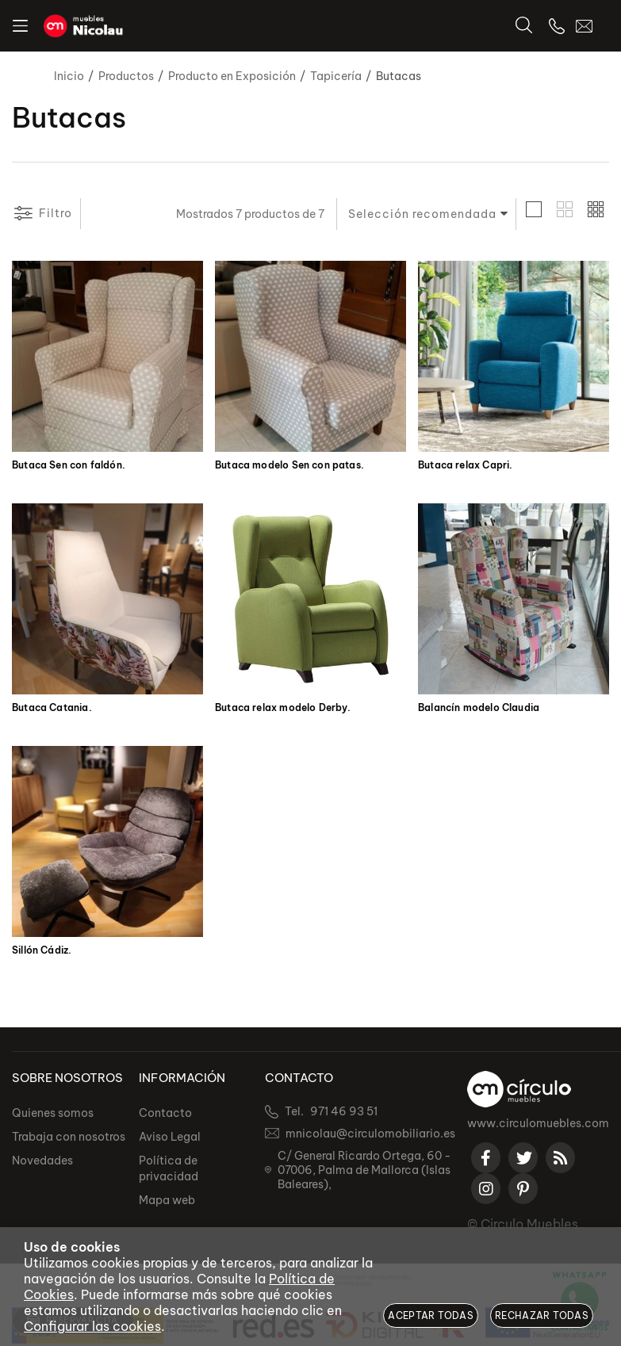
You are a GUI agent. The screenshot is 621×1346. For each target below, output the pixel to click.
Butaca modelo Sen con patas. (289, 465)
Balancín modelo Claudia (478, 707)
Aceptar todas (430, 1315)
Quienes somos (53, 1113)
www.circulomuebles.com (538, 1123)
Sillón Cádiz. (41, 950)
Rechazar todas (541, 1315)
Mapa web (167, 1200)
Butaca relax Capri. (465, 465)
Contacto (165, 1113)
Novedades (42, 1160)
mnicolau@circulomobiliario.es (370, 1133)
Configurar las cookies (92, 1326)
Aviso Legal (170, 1137)
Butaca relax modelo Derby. (283, 707)
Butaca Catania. (52, 707)
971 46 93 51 (344, 1111)
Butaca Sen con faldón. (68, 465)
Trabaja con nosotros (68, 1137)
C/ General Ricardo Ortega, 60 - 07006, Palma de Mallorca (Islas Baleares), (364, 1170)
